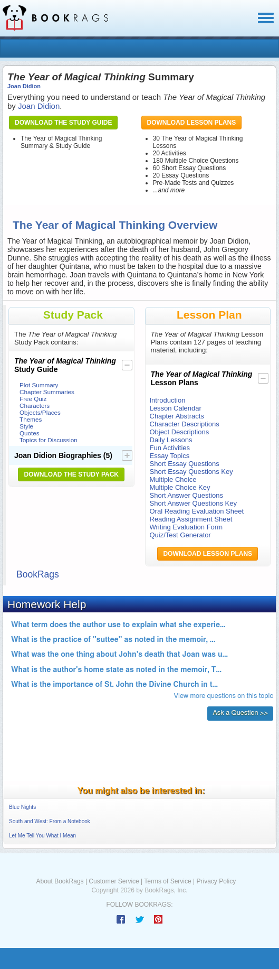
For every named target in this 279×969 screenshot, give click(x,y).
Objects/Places (40, 412)
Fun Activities (170, 448)
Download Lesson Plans (191, 122)
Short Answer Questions (186, 495)
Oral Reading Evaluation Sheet (197, 511)
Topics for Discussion (49, 439)
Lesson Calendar (175, 408)
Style (26, 426)
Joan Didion (24, 86)
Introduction (168, 400)
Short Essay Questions (184, 464)
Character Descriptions (184, 424)
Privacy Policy (216, 881)
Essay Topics (170, 456)
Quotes (30, 433)
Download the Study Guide (63, 122)
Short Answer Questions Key (193, 503)
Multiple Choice (173, 479)
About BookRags (60, 881)
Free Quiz (33, 398)
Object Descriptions (179, 432)
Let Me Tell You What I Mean (42, 835)
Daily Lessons (171, 440)
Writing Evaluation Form (186, 527)
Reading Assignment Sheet (191, 519)
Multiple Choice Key (180, 487)
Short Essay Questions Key (191, 472)
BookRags (37, 574)
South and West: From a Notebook (49, 821)
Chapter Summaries (47, 391)
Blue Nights (22, 807)
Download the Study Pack (71, 474)
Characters (35, 405)
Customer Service (114, 881)
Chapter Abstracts (177, 416)
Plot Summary (39, 384)
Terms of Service (167, 881)
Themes (31, 419)
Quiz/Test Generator (180, 535)
